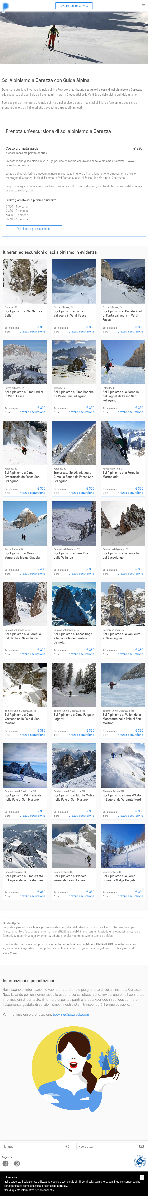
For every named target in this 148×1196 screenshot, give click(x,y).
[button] (142, 1177)
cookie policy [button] (58, 1185)
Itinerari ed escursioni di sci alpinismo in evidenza (50, 252)
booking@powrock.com (71, 1014)
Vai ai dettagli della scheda (33, 229)
